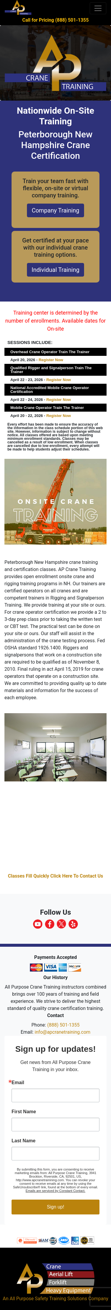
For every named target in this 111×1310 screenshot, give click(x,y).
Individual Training (55, 269)
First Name (24, 1111)
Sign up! (55, 1206)
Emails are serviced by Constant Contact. (56, 1190)
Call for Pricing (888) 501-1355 (55, 20)
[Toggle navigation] (98, 8)
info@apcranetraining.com (62, 1032)
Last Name (24, 1140)
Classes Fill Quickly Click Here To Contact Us (55, 876)
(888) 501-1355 (63, 1025)
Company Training (55, 210)
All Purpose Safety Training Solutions (48, 1298)
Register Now (50, 360)
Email (18, 1082)
